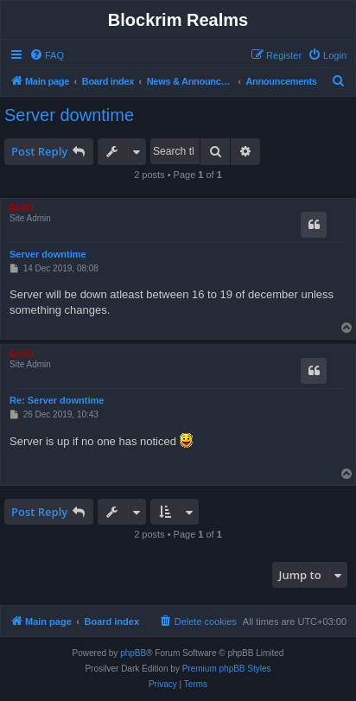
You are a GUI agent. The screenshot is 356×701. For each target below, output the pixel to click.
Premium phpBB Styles (226, 668)
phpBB (133, 653)
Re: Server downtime (57, 400)
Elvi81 (22, 208)
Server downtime (69, 114)
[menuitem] (46, 55)
